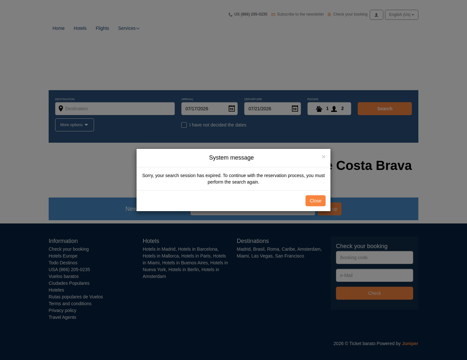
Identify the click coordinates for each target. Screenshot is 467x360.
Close (315, 200)
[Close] (324, 156)
